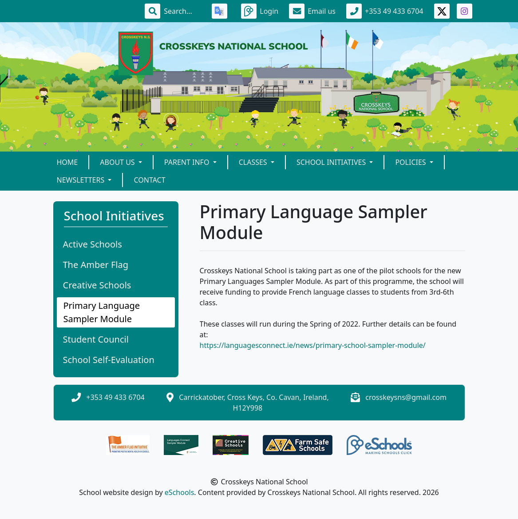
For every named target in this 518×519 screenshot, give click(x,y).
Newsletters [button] (82, 180)
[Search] (182, 11)
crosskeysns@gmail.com (406, 397)
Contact (149, 180)
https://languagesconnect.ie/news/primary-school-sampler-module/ (313, 345)
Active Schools (92, 244)
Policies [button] (411, 162)
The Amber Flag (96, 265)
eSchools (179, 492)
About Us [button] (118, 162)
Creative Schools (97, 285)
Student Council (96, 339)
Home (67, 162)
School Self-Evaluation (108, 360)
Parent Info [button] (187, 162)
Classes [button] (254, 162)
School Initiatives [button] (332, 162)
